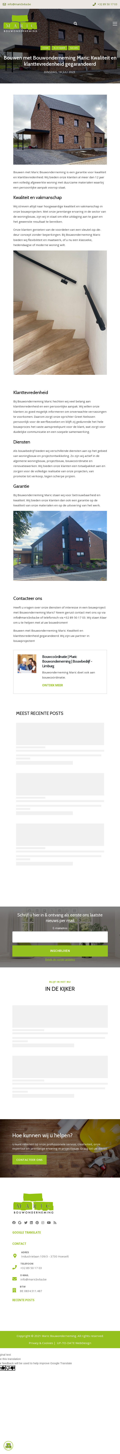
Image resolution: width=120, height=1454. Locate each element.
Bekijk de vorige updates (60, 959)
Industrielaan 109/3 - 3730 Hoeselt (45, 1256)
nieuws (74, 48)
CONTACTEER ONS (29, 1160)
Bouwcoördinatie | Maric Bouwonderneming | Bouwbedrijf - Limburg (67, 661)
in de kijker (59, 48)
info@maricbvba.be (33, 1279)
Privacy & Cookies (41, 1343)
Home (45, 48)
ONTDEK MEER (52, 685)
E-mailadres (60, 928)
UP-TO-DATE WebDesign (74, 1343)
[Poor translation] (10, 1368)
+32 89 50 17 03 (31, 1268)
